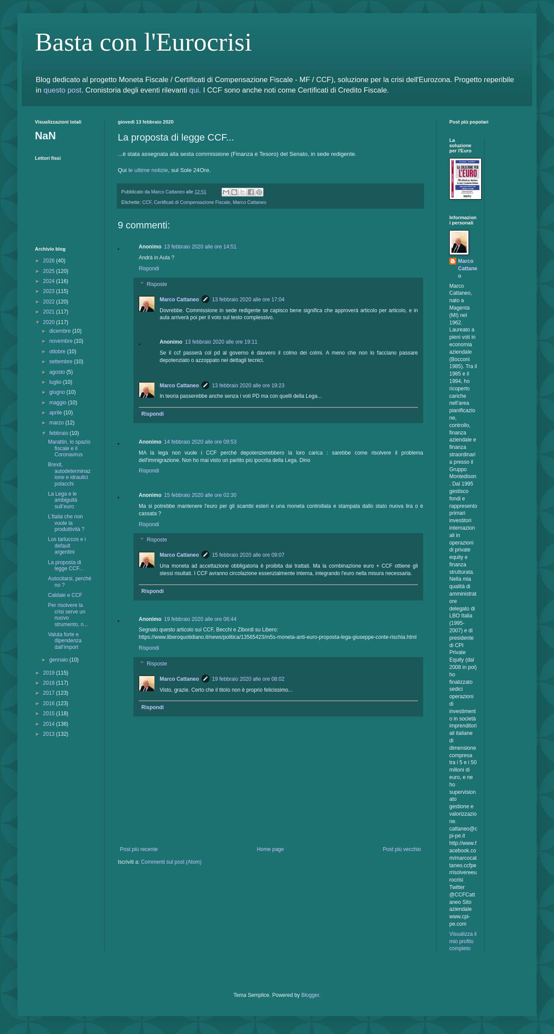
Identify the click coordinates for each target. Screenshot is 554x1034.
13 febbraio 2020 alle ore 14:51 (200, 247)
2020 (49, 322)
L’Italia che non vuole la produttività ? (66, 523)
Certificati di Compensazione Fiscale (192, 202)
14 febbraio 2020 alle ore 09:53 (200, 442)
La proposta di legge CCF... (65, 565)
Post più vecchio (402, 849)
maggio (58, 403)
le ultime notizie (148, 170)
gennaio (59, 660)
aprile (56, 413)
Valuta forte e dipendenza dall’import (65, 640)
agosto (57, 372)
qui (194, 90)
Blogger (310, 995)
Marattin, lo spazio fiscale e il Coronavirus (69, 448)
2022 (49, 302)
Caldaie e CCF (65, 595)
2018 (49, 683)
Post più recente (139, 849)
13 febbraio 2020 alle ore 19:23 (248, 386)
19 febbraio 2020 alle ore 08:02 (248, 679)
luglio (56, 382)
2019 (49, 673)
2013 (49, 734)
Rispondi (149, 268)
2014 (49, 724)
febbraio (59, 433)
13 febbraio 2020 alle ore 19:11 (221, 342)
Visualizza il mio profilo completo (462, 941)
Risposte (157, 284)
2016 (49, 703)
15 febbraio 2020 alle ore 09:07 (248, 555)
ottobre (58, 351)
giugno (57, 392)
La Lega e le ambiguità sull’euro (62, 500)
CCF (146, 202)
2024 (49, 281)
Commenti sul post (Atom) (171, 862)
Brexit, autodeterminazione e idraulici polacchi (69, 474)
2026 (49, 261)
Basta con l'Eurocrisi (143, 42)
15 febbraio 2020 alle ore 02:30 (200, 495)
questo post (63, 90)
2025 (49, 271)
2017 (49, 693)
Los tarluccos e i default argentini (67, 545)
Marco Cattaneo (250, 202)
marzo (57, 423)
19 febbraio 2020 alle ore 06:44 (200, 619)
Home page (270, 849)
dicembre (60, 331)
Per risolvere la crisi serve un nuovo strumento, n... (68, 614)
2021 (49, 312)
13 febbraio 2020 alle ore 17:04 (248, 299)
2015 (49, 713)
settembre (61, 361)
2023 (49, 291)
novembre (61, 341)
